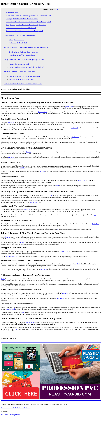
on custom (42, 171)
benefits (22, 168)
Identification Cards (12, 13)
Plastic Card (11, 122)
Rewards (65, 293)
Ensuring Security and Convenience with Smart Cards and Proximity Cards (28, 22)
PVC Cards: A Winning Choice (10, 414)
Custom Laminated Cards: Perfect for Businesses (15, 408)
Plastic (22, 242)
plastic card (7, 237)
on (95, 215)
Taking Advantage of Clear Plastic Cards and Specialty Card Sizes (26, 25)
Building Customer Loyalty (17, 40)
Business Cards (42, 112)
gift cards (28, 152)
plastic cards (69, 106)
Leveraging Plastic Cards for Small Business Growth (22, 19)
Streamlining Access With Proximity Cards (22, 55)
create (57, 185)
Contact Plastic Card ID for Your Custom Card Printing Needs (24, 31)
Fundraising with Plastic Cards (18, 43)
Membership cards (11, 256)
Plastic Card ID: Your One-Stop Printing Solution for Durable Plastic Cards (28, 16)
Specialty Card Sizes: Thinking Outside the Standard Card (26, 67)
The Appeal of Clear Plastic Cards (19, 64)
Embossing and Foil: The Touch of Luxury (21, 79)
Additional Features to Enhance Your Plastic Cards (21, 28)
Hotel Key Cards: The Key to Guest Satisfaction (23, 52)
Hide (56, 9)
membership (34, 202)
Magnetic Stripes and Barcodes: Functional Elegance (25, 76)
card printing (30, 322)
